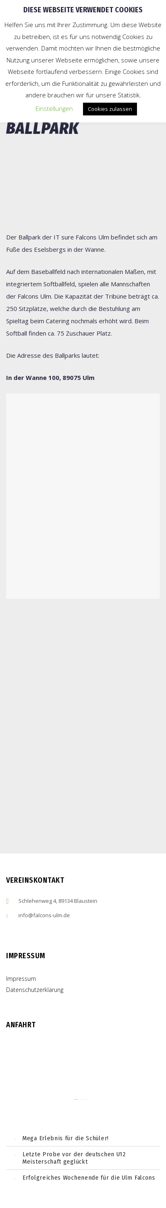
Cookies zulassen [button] (110, 109)
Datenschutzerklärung (34, 990)
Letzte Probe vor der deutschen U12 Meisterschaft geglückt (74, 1157)
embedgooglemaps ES (83, 1099)
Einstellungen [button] (54, 108)
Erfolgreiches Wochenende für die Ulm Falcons (88, 1177)
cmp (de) (90, 1099)
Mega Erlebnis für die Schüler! (65, 1138)
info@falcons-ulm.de (44, 915)
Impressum (21, 979)
